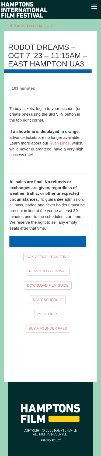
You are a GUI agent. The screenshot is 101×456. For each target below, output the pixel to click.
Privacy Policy (51, 440)
